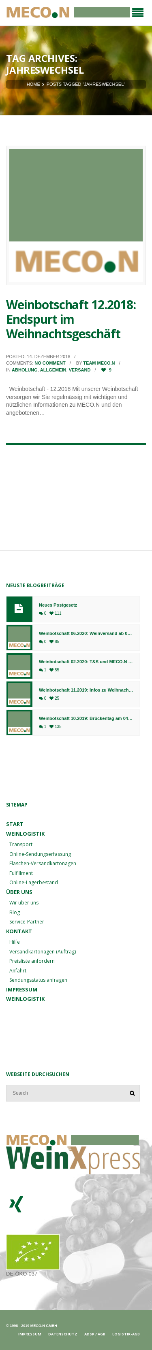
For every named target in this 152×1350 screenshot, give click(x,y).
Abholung (25, 369)
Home (33, 84)
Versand (80, 369)
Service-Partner (26, 921)
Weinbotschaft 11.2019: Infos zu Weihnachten (86, 690)
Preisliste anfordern (32, 960)
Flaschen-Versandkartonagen (42, 863)
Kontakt (19, 931)
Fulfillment (21, 873)
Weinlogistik (25, 833)
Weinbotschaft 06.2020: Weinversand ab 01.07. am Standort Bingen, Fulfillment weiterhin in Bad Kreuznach (86, 633)
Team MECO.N (99, 363)
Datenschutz (62, 1334)
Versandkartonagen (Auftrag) (42, 951)
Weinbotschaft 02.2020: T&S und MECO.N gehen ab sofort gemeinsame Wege (86, 662)
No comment (49, 363)
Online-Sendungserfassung (40, 854)
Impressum (21, 989)
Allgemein (53, 369)
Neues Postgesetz (58, 605)
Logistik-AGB (126, 1334)
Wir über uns (24, 902)
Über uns (19, 892)
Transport (20, 844)
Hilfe (14, 941)
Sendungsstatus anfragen (38, 979)
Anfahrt (17, 970)
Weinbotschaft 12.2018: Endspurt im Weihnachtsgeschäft (71, 319)
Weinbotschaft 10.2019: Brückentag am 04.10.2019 (86, 718)
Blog (14, 912)
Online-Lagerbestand (33, 882)
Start (15, 824)
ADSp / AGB (94, 1334)
